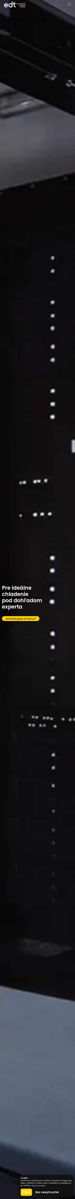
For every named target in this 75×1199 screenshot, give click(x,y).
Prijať (26, 1192)
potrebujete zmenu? (21, 619)
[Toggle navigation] (69, 4)
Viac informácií (38, 1185)
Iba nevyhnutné (47, 1192)
